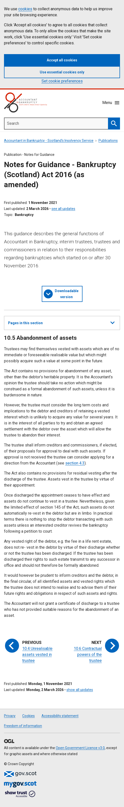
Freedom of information (23, 726)
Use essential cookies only (62, 72)
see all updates (63, 209)
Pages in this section (61, 325)
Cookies (28, 716)
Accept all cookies (62, 60)
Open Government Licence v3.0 (80, 748)
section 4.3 (74, 463)
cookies (25, 9)
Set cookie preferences (62, 81)
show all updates (79, 690)
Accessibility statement (60, 716)
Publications (108, 141)
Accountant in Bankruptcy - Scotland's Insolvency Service (49, 141)
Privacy (10, 716)
